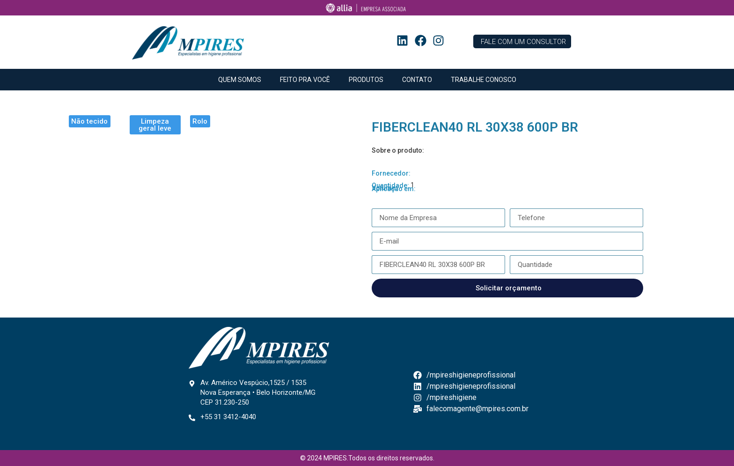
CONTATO (417, 79)
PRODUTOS (366, 79)
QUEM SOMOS (239, 79)
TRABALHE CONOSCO (483, 79)
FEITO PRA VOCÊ (305, 79)
